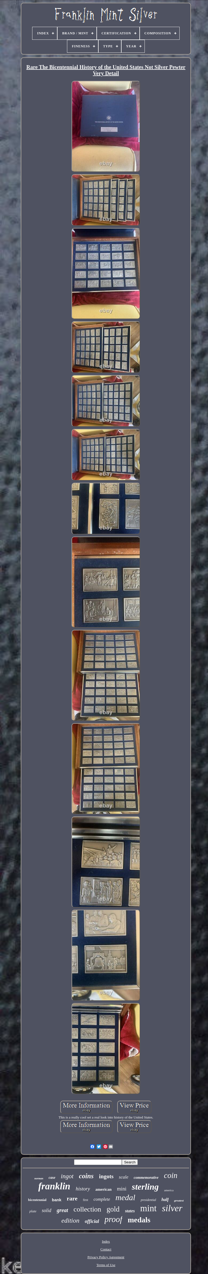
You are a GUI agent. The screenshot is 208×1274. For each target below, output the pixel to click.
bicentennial (37, 1200)
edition (70, 1220)
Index (106, 1241)
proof (113, 1219)
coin (170, 1175)
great (62, 1210)
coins (86, 1176)
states (130, 1211)
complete (101, 1199)
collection (87, 1209)
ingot (67, 1176)
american (103, 1189)
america (169, 1190)
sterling (145, 1187)
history (83, 1189)
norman (38, 1178)
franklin (54, 1186)
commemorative (146, 1178)
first (85, 1200)
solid (46, 1210)
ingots (106, 1176)
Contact (105, 1249)
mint (148, 1208)
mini (121, 1189)
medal (125, 1197)
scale (123, 1177)
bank (56, 1199)
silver (172, 1208)
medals (139, 1220)
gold (113, 1209)
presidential (148, 1200)
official (92, 1221)
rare (72, 1198)
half (165, 1199)
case (52, 1178)
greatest (178, 1200)
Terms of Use (105, 1265)
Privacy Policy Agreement (106, 1257)
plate (32, 1211)
